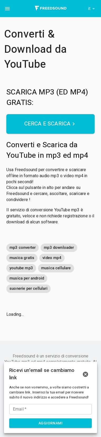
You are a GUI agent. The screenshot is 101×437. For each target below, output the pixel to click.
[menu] (7, 8)
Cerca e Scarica (50, 124)
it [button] (89, 8)
